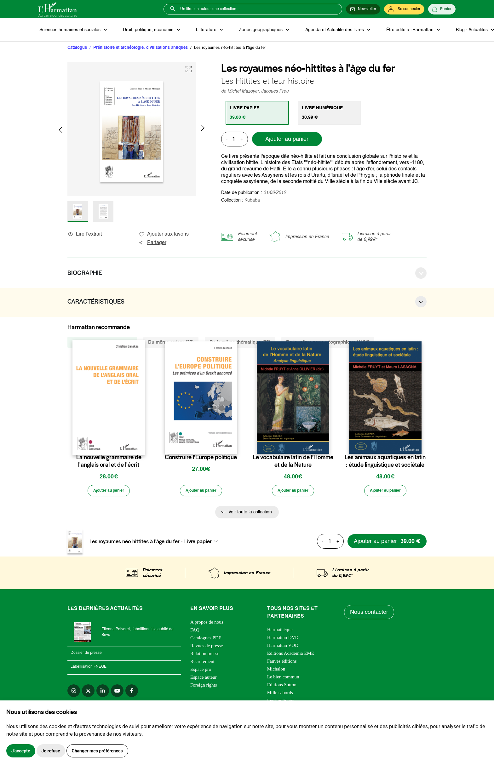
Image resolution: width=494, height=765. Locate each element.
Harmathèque (280, 631)
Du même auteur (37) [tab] (171, 343)
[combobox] (202, 543)
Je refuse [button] (51, 750)
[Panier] (442, 9)
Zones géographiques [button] (254, 30)
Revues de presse (206, 647)
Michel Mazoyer (243, 92)
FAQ (194, 632)
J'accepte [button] (20, 750)
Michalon (276, 671)
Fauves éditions (282, 663)
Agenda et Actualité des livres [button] (326, 30)
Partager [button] (152, 243)
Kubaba (252, 201)
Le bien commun (283, 679)
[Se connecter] (404, 9)
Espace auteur (203, 679)
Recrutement (202, 663)
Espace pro (200, 671)
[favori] (141, 446)
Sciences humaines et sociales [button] (69, 30)
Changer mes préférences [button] (97, 750)
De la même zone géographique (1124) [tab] (328, 343)
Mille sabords (280, 694)
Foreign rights (203, 687)
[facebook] (131, 693)
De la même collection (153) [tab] (102, 343)
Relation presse (204, 655)
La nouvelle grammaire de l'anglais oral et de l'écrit (108, 462)
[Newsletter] (363, 9)
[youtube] (117, 693)
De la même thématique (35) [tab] (240, 343)
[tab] (258, 114)
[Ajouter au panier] (108, 493)
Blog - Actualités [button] (459, 30)
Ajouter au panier (286, 140)
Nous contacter (370, 614)
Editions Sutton (281, 686)
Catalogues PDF (205, 639)
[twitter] (88, 693)
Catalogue (77, 49)
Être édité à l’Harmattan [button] (400, 30)
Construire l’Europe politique (201, 458)
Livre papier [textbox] (198, 543)
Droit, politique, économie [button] (146, 30)
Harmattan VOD (282, 647)
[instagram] (73, 693)
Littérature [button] (202, 30)
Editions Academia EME (290, 655)
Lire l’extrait (84, 235)
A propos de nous (206, 624)
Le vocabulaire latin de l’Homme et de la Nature (293, 462)
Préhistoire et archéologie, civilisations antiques (140, 49)
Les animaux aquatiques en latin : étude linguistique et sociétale (385, 462)
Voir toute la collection (250, 514)
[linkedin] (102, 693)
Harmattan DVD (283, 639)
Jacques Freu (275, 92)
